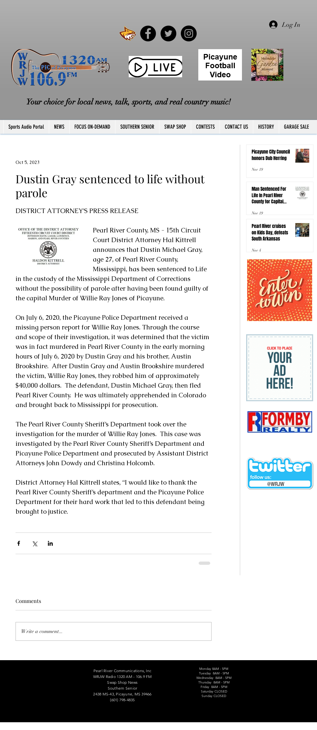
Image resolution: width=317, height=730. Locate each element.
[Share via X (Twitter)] (34, 543)
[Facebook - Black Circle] (148, 33)
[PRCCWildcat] (128, 33)
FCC (4, 727)
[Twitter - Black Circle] (168, 33)
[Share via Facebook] (19, 543)
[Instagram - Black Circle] (189, 33)
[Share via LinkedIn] (50, 543)
